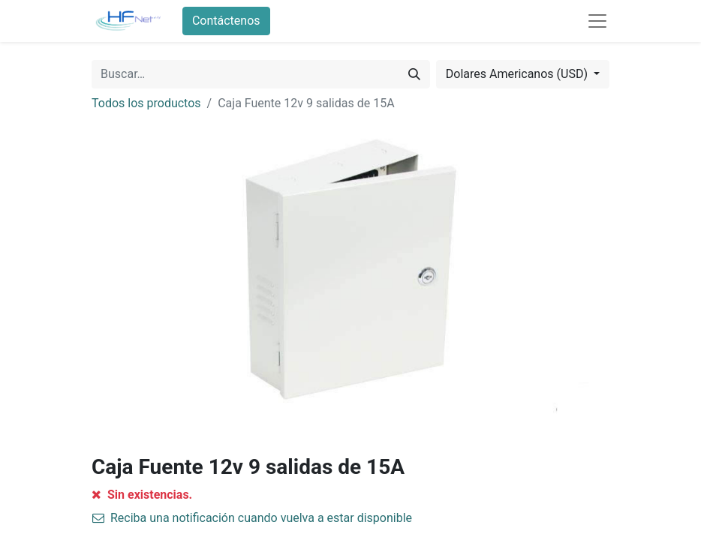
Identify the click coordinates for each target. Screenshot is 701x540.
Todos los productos (146, 103)
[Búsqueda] (414, 74)
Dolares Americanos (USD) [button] (518, 74)
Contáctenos (226, 21)
